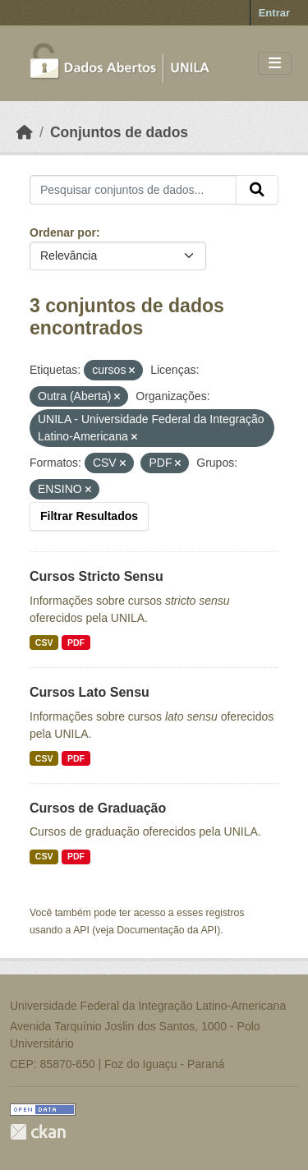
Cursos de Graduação (98, 808)
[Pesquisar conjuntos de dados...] (133, 190)
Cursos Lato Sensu (89, 692)
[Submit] (257, 190)
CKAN (38, 1131)
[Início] (24, 132)
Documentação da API (167, 930)
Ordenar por (63, 232)
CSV (44, 642)
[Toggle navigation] (275, 64)
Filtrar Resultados (89, 516)
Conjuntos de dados (119, 132)
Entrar (274, 13)
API (81, 930)
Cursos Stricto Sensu (96, 576)
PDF (76, 642)
